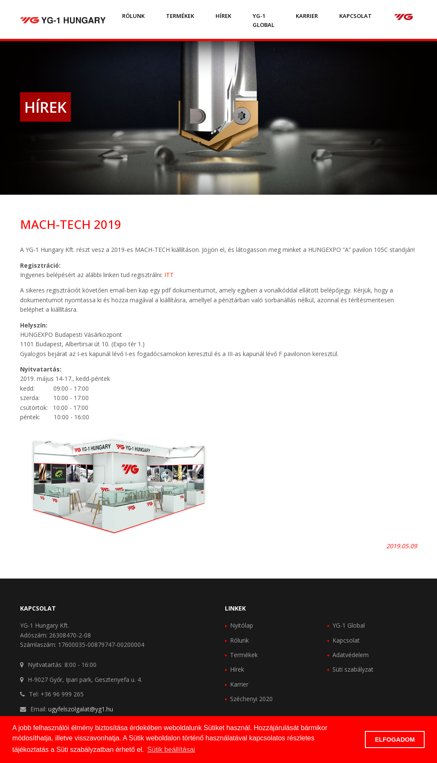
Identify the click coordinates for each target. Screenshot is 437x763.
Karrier (307, 16)
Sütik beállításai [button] (171, 749)
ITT (169, 275)
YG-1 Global (348, 625)
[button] (356, 739)
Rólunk (133, 16)
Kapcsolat (355, 16)
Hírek (223, 16)
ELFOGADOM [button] (395, 739)
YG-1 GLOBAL (263, 20)
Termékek (180, 16)
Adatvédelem (350, 655)
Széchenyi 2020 (251, 699)
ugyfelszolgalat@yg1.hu (80, 709)
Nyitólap (241, 625)
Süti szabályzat (352, 669)
